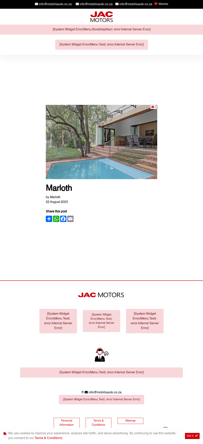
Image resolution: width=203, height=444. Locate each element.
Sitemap (130, 420)
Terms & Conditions (98, 422)
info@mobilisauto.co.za (55, 4)
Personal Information (66, 422)
